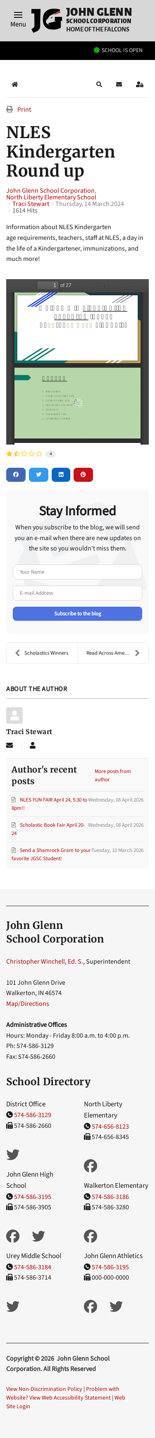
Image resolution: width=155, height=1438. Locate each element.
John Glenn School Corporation (50, 190)
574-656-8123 (110, 1126)
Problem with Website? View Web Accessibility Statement (62, 1393)
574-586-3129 (32, 1115)
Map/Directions (27, 1003)
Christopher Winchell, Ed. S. (44, 961)
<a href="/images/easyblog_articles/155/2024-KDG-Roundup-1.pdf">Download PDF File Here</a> (77, 362)
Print (24, 109)
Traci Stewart (30, 203)
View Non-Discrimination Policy (44, 1389)
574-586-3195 (32, 1196)
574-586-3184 (32, 1267)
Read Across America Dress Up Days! (117, 653)
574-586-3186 (110, 1196)
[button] (18, 20)
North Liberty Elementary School (51, 197)
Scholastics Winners (41, 653)
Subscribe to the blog (77, 613)
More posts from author (113, 775)
